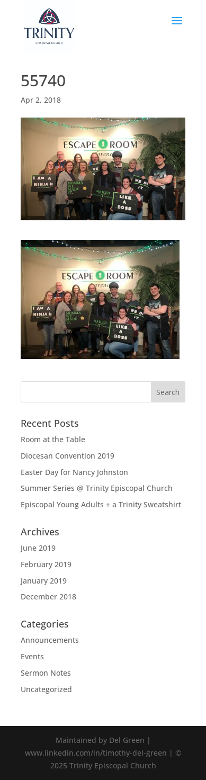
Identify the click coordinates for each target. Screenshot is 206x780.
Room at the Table (53, 439)
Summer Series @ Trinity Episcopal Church (97, 488)
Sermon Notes (46, 673)
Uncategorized (46, 689)
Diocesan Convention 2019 (67, 456)
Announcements (50, 640)
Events (32, 656)
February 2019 (46, 564)
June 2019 (38, 548)
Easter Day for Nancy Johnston (74, 472)
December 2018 (48, 596)
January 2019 (44, 581)
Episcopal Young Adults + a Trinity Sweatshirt (101, 504)
